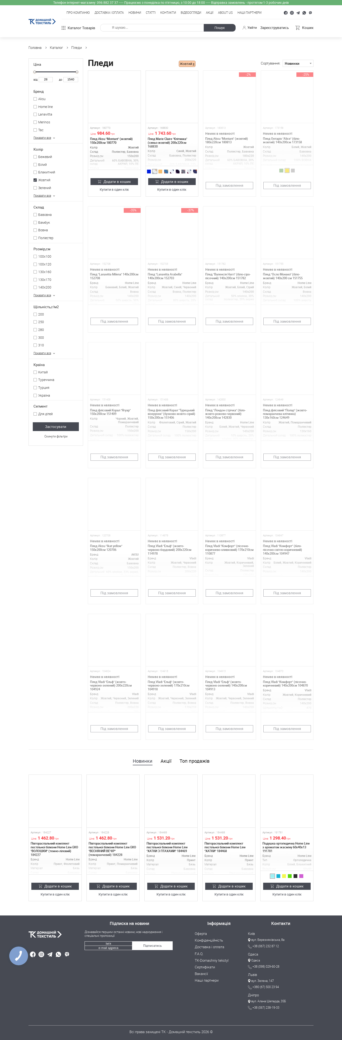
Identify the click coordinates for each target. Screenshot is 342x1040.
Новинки (142, 761)
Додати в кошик (114, 181)
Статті (151, 13)
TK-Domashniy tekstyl (211, 960)
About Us (225, 13)
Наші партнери (249, 13)
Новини (134, 13)
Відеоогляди (191, 13)
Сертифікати (205, 967)
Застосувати (55, 426)
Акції (209, 13)
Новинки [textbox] (292, 63)
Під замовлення (229, 185)
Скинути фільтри (55, 436)
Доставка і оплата (109, 13)
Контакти (168, 13)
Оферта (201, 934)
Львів (252, 974)
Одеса (253, 954)
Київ (251, 934)
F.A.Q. (199, 953)
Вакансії (201, 973)
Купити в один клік (114, 190)
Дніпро (253, 995)
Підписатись (152, 945)
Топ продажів (194, 761)
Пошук (219, 27)
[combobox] (298, 63)
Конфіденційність (209, 940)
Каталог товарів (78, 27)
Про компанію (78, 13)
